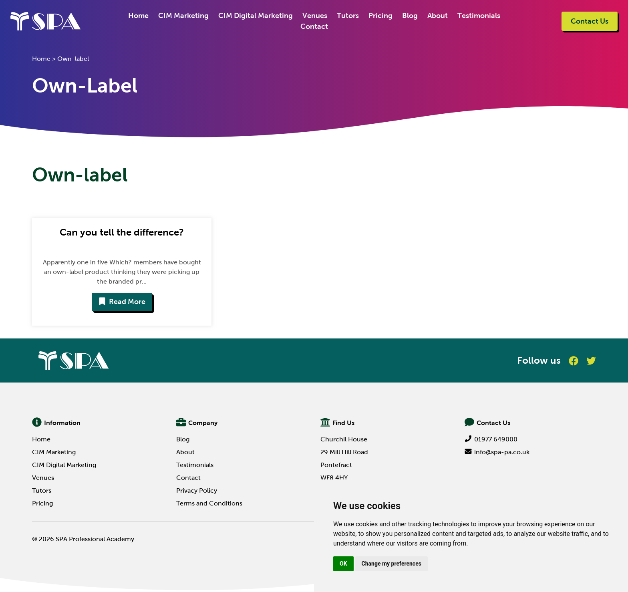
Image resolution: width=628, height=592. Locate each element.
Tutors (348, 16)
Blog (410, 16)
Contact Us (589, 21)
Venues (314, 16)
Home (138, 16)
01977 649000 (491, 439)
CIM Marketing (183, 16)
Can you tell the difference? (122, 232)
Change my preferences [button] (391, 563)
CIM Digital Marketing (255, 16)
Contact (314, 26)
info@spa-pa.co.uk (497, 452)
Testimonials (478, 16)
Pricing (380, 16)
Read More (122, 302)
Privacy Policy (196, 490)
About (437, 16)
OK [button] (343, 563)
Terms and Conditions (209, 503)
